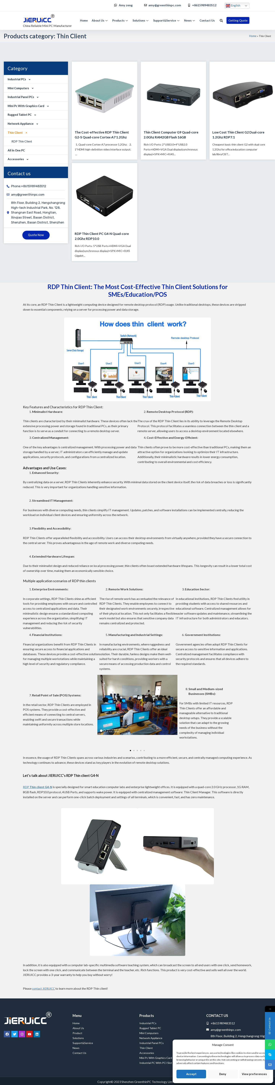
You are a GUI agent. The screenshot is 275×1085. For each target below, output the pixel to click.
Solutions (141, 20)
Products (120, 20)
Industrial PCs (20, 79)
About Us (100, 20)
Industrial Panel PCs (24, 97)
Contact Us (207, 20)
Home (84, 20)
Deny (222, 1074)
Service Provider (10, 1080)
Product (77, 1033)
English (233, 5)
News (190, 20)
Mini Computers (21, 88)
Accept (191, 1074)
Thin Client (18, 132)
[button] (221, 20)
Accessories (19, 159)
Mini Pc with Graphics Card (29, 106)
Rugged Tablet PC (23, 114)
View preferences (254, 1074)
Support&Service (166, 20)
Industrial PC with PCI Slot (155, 1062)
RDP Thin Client (21, 141)
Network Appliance (24, 123)
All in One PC (16, 150)
